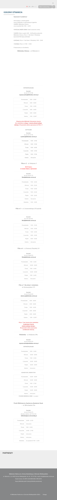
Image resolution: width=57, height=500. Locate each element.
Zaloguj (45, 494)
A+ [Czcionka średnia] (30, 6)
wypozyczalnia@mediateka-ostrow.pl (28, 343)
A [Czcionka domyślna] (27, 6)
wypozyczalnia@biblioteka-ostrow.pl (28, 94)
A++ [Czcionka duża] (33, 6)
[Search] (45, 6)
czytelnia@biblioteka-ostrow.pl (28, 136)
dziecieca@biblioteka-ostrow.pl (29, 296)
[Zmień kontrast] (36, 6)
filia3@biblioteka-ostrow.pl (29, 220)
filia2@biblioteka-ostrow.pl (29, 177)
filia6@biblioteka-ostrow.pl (29, 257)
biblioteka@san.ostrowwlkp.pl (29, 415)
